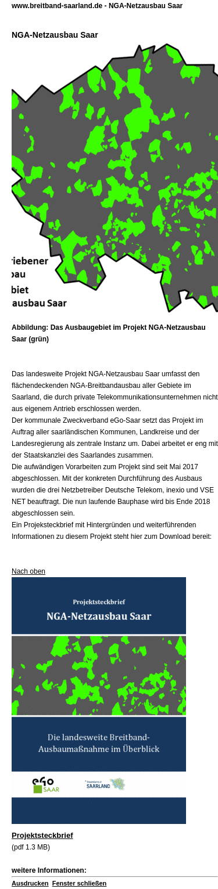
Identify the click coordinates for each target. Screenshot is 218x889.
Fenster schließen (79, 883)
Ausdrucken (30, 883)
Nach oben (28, 571)
